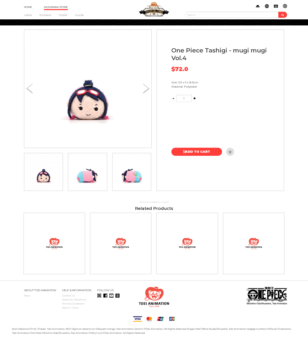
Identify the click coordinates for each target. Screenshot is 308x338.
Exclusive (45, 15)
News (27, 295)
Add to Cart (197, 152)
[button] (146, 89)
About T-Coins (70, 307)
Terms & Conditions (73, 303)
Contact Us (68, 295)
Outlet (63, 15)
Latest (28, 15)
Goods (79, 15)
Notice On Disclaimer (74, 299)
